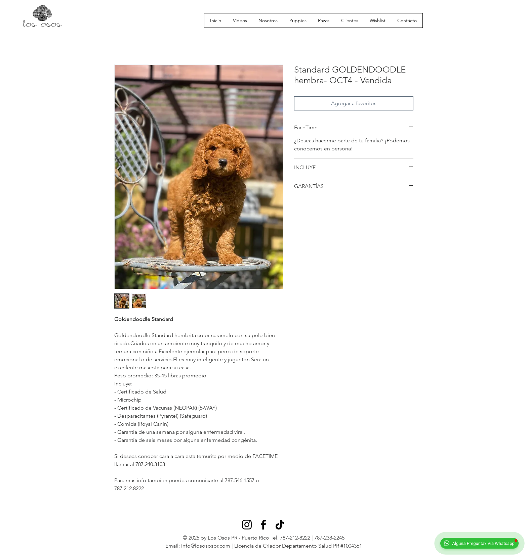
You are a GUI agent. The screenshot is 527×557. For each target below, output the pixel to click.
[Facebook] (263, 524)
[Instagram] (246, 524)
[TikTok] (279, 524)
